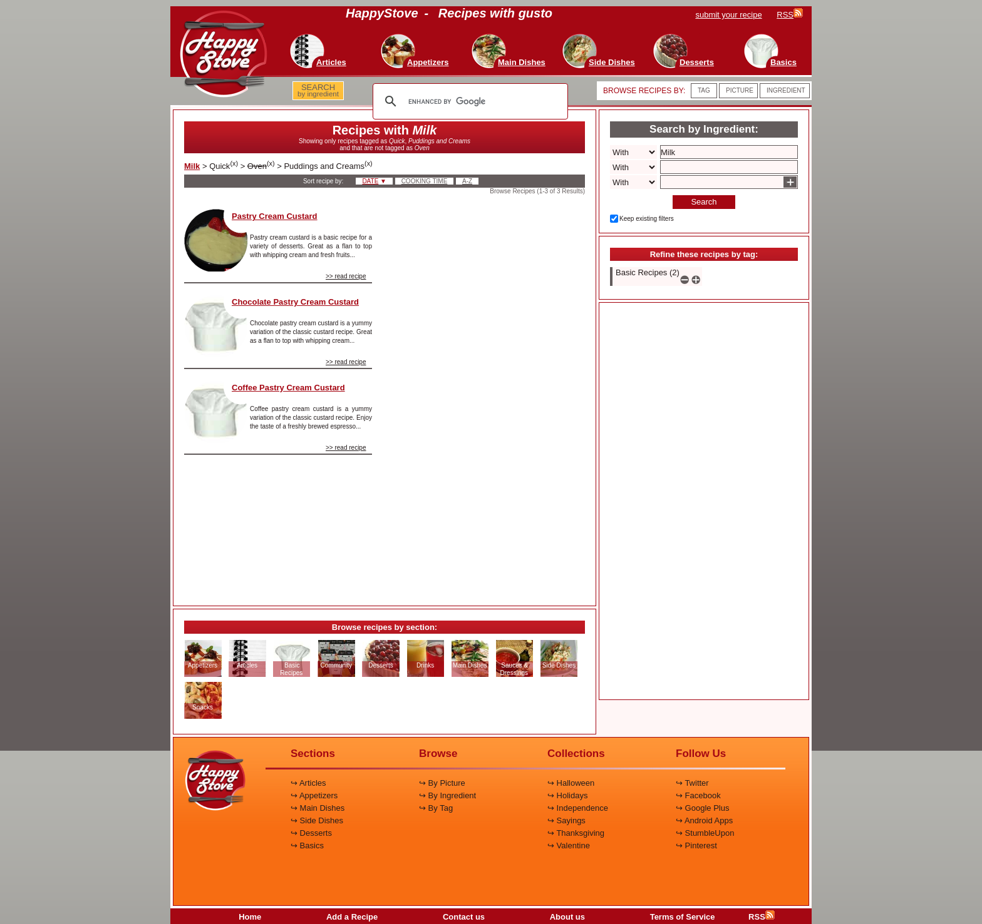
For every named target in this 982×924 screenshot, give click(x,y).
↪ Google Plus (702, 808)
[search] (468, 101)
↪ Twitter (692, 783)
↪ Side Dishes (317, 820)
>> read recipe (346, 276)
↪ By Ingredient (447, 795)
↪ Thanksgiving (575, 833)
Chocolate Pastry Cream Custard (295, 302)
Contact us (464, 916)
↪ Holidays (567, 795)
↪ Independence (577, 808)
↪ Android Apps (704, 820)
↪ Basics (307, 845)
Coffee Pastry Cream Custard (288, 387)
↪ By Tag (436, 808)
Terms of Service (682, 916)
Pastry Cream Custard (275, 216)
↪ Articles (308, 783)
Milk (192, 166)
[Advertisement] (489, 396)
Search (703, 201)
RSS (761, 916)
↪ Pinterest (696, 845)
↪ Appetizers (314, 795)
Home (250, 916)
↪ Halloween (570, 783)
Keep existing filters (646, 218)
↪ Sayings (566, 820)
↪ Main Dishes (317, 808)
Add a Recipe (352, 916)
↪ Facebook (698, 795)
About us (567, 916)
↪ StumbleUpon (705, 833)
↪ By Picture (442, 783)
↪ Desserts (311, 833)
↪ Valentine (568, 845)
